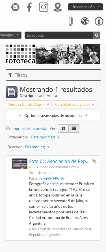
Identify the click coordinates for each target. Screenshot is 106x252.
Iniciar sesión (84, 6)
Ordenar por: (18, 137)
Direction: (15, 146)
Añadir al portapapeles (94, 161)
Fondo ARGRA (53, 178)
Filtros (18, 75)
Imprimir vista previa (26, 128)
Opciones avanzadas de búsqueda (53, 115)
